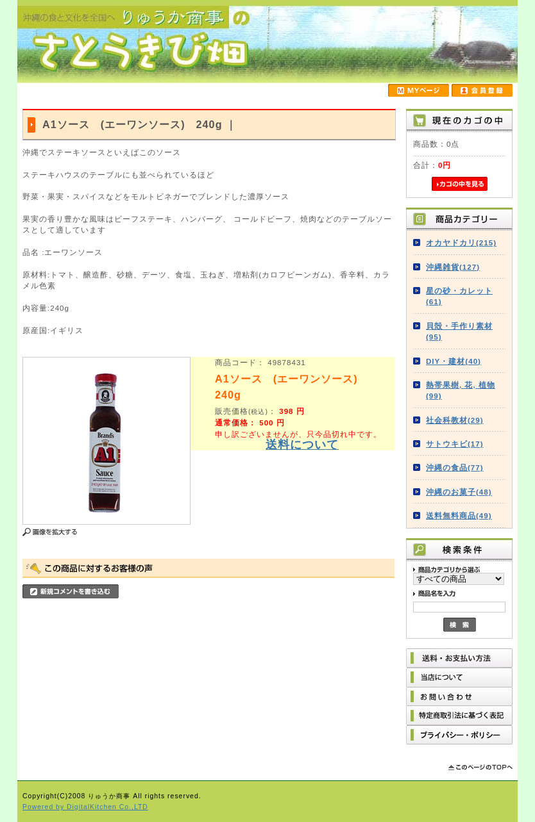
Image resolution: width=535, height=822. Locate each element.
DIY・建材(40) (453, 361)
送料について (302, 444)
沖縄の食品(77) (455, 467)
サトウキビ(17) (455, 444)
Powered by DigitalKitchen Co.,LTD (85, 806)
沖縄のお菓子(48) (459, 492)
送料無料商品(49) (459, 515)
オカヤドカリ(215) (461, 242)
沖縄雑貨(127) (453, 267)
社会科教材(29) (455, 420)
